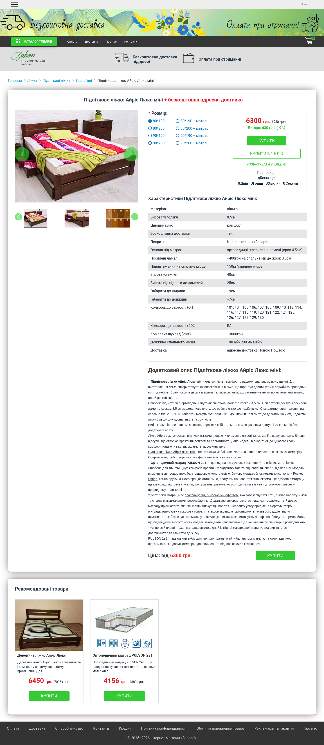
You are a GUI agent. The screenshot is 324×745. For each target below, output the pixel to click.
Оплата (72, 41)
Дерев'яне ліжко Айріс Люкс (41, 655)
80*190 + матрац (192, 121)
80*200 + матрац (192, 128)
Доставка (91, 41)
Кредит (125, 728)
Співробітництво (69, 728)
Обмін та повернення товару (220, 728)
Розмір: (159, 113)
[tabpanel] (76, 156)
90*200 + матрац (192, 143)
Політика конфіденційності (164, 728)
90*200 (151, 143)
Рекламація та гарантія (274, 728)
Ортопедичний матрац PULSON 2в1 (123, 655)
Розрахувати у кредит (267, 164)
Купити (267, 140)
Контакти (130, 41)
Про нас (111, 41)
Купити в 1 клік (266, 153)
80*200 (151, 128)
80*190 (151, 121)
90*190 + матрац (192, 135)
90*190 (151, 135)
